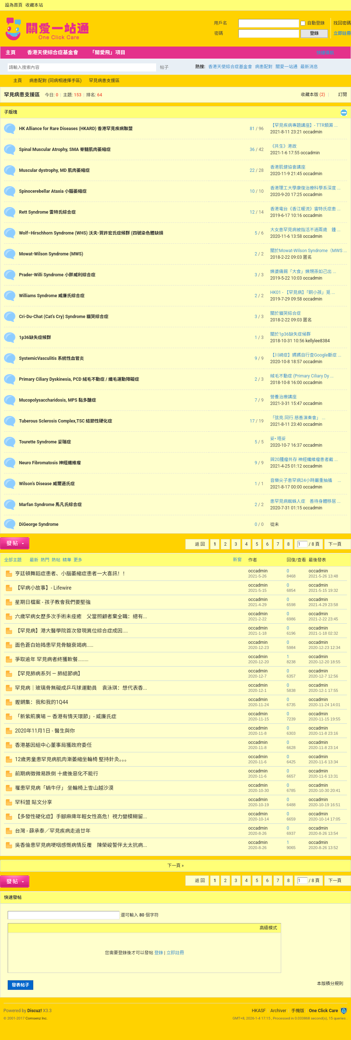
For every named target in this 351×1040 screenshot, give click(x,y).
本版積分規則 (330, 983)
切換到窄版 (343, 5)
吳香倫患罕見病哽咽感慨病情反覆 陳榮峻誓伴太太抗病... (81, 845)
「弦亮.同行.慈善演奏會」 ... (297, 417)
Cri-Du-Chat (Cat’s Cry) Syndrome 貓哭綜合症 (63, 316)
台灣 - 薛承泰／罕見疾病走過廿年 (53, 831)
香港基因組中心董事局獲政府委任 (53, 745)
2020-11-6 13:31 (323, 776)
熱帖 (56, 560)
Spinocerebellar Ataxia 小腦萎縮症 (53, 191)
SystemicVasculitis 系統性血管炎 (51, 358)
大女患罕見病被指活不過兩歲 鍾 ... (305, 229)
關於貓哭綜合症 (285, 313)
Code (57, 928)
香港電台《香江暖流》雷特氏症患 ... (305, 208)
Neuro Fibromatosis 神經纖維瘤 (50, 462)
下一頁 (334, 544)
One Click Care (323, 1010)
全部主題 (13, 560)
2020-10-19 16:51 (324, 805)
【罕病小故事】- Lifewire (43, 588)
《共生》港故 (283, 146)
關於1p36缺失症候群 (290, 334)
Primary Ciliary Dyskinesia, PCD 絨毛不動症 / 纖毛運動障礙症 (79, 379)
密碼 (218, 33)
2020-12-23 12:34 (324, 647)
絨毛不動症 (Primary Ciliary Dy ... (301, 376)
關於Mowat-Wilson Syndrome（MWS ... (308, 250)
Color (20, 928)
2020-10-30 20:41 (324, 790)
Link (39, 928)
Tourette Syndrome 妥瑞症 (45, 442)
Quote (48, 928)
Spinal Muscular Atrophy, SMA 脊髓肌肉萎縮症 (65, 149)
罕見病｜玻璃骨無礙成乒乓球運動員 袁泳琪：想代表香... (81, 688)
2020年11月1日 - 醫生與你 (45, 731)
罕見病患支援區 (104, 80)
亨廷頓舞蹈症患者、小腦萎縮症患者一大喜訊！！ (71, 573)
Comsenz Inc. (37, 1018)
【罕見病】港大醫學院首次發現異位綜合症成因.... (71, 631)
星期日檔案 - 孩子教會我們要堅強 (53, 602)
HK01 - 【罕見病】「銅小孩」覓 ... (302, 292)
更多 (77, 560)
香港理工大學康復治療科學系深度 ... (305, 188)
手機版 (297, 1010)
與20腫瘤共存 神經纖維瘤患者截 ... (304, 459)
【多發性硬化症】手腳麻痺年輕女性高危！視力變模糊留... (81, 816)
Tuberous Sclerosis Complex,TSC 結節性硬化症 (65, 421)
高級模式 (268, 927)
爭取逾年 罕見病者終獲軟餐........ (51, 659)
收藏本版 (313, 94)
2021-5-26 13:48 (323, 576)
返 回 (200, 544)
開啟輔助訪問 (337, 5)
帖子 (164, 67)
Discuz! (34, 1010)
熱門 (45, 560)
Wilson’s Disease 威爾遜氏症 (47, 483)
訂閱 (342, 94)
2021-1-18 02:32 (323, 633)
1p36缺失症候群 (35, 337)
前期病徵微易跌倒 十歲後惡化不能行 (56, 774)
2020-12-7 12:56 (323, 676)
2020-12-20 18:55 (324, 662)
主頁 (10, 52)
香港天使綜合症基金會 (52, 52)
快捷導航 (325, 52)
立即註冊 (342, 33)
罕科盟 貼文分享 (33, 802)
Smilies (66, 928)
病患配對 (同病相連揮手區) (55, 80)
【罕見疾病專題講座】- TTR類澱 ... (304, 125)
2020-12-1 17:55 (323, 690)
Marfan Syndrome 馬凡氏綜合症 (50, 504)
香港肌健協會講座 (287, 167)
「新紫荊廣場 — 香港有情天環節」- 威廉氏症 (65, 716)
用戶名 (220, 23)
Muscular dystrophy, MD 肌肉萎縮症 (54, 170)
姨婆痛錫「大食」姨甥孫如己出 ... (303, 271)
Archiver (278, 1010)
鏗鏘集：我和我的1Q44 (41, 702)
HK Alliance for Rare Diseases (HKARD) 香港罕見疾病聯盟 (76, 128)
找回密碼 (342, 23)
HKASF (259, 1010)
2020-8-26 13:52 (323, 847)
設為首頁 (14, 5)
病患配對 (263, 66)
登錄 (158, 952)
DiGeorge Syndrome (38, 524)
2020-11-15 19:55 (324, 719)
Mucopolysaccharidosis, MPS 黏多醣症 (57, 400)
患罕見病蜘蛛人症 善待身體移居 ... (305, 501)
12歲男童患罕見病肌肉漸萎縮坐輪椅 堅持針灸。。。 (72, 759)
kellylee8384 (317, 340)
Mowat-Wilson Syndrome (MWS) (51, 254)
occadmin (312, 131)
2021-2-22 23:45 (323, 619)
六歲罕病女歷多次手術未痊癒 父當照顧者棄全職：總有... (81, 616)
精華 (67, 560)
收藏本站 (34, 5)
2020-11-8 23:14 (323, 747)
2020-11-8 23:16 (323, 733)
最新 (34, 560)
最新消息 (309, 66)
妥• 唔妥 (278, 438)
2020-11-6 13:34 (323, 762)
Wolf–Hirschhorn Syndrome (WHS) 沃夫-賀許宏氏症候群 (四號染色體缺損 (91, 233)
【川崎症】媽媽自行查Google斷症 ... (305, 355)
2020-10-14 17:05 (324, 819)
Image (30, 928)
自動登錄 (313, 23)
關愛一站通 (286, 66)
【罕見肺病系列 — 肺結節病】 (49, 673)
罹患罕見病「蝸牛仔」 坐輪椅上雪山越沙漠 (64, 788)
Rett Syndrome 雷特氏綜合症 (47, 212)
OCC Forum (3, 80)
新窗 (237, 559)
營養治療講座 (283, 396)
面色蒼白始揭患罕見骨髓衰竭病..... (54, 645)
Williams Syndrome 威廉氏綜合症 (51, 295)
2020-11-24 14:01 (324, 704)
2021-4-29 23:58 (323, 604)
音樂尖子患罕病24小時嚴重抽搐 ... (305, 480)
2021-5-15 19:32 (323, 590)
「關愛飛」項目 (107, 52)
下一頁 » (175, 865)
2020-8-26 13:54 (323, 833)
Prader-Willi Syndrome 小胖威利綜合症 (57, 274)
